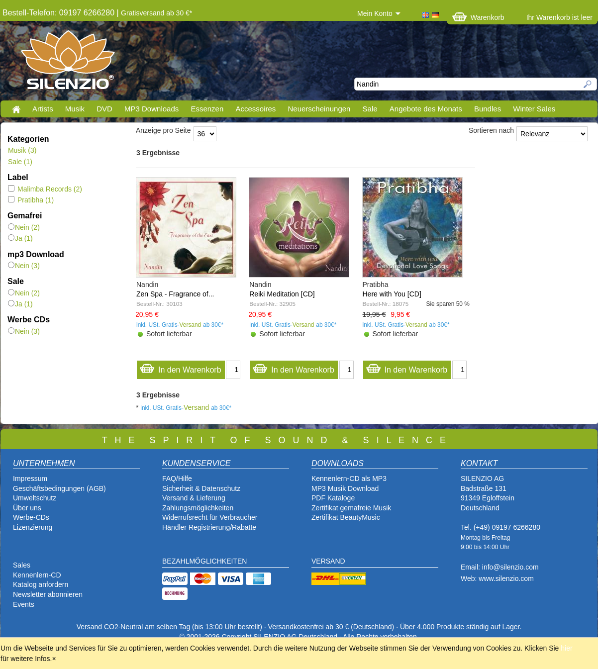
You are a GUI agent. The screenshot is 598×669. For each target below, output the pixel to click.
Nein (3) (24, 266)
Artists (42, 108)
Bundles (487, 108)
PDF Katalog (331, 498)
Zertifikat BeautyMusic (345, 517)
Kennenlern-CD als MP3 (349, 478)
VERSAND (328, 561)
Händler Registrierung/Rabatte (209, 527)
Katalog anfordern (40, 584)
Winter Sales (534, 108)
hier (566, 648)
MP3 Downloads (151, 108)
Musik (75, 108)
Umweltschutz (34, 498)
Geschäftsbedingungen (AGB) (59, 488)
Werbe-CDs (31, 517)
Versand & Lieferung (193, 498)
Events (23, 604)
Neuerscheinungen (319, 108)
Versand (190, 324)
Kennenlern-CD (37, 575)
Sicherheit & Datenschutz (201, 488)
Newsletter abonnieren (48, 594)
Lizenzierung (32, 527)
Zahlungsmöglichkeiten (197, 508)
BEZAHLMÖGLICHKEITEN (204, 561)
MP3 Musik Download (345, 488)
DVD (104, 108)
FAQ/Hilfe (177, 478)
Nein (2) (24, 227)
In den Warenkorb (180, 367)
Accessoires (255, 108)
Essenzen (207, 108)
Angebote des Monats (426, 108)
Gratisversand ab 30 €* (156, 13)
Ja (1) (20, 238)
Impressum (30, 478)
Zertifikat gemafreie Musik (351, 508)
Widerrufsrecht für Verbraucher (209, 517)
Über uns (27, 508)
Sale (370, 108)
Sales (21, 565)
